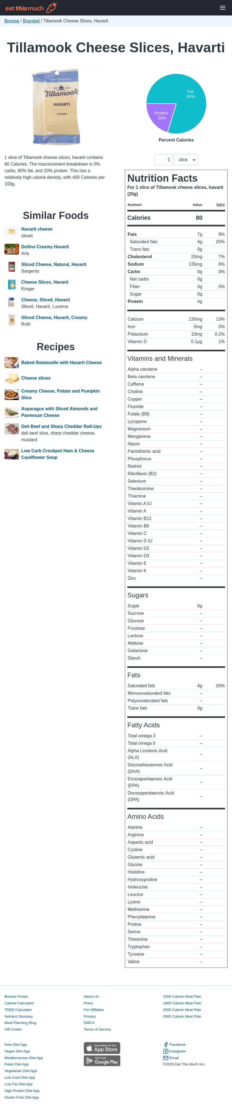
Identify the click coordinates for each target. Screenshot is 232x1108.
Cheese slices (36, 378)
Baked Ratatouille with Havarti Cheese (61, 362)
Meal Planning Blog (20, 1023)
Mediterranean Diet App (23, 1058)
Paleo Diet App (16, 1064)
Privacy (90, 1016)
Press (88, 1003)
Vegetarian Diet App (20, 1071)
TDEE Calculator (18, 1010)
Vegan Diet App (17, 1051)
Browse (11, 21)
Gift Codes (13, 1029)
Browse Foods (16, 996)
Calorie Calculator (18, 1003)
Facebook (174, 1044)
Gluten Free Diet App (21, 1097)
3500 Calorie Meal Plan (182, 1016)
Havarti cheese (37, 229)
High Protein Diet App (22, 1091)
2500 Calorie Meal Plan (182, 1010)
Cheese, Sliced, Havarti (45, 299)
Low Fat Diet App (18, 1084)
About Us (91, 996)
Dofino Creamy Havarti (45, 246)
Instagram (174, 1051)
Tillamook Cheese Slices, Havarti (116, 47)
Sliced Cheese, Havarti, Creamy (54, 317)
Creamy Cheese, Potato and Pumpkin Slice (60, 394)
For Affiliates (94, 1010)
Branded (31, 21)
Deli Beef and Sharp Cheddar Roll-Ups (61, 426)
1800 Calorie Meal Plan (182, 1003)
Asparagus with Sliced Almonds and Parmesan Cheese (59, 412)
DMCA (89, 1023)
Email (171, 1058)
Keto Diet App (15, 1044)
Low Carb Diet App (19, 1077)
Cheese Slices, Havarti (45, 282)
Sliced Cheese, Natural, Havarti (54, 264)
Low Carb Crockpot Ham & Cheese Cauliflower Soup (57, 454)
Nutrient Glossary (18, 1016)
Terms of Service (97, 1029)
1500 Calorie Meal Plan (182, 996)
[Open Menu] (223, 8)
